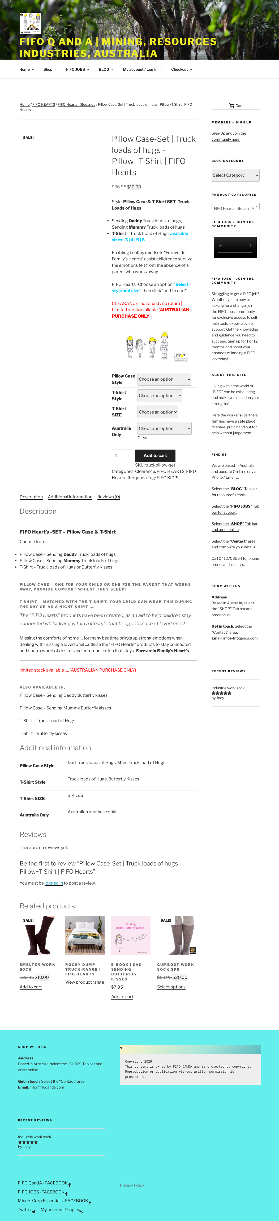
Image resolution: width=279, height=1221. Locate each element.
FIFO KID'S (167, 477)
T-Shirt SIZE (119, 412)
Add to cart (155, 455)
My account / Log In (142, 69)
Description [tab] (31, 496)
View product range (84, 982)
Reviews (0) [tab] (108, 496)
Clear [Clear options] (143, 437)
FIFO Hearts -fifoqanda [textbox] (234, 208)
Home (27, 69)
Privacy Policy (132, 1185)
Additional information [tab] (70, 496)
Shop (50, 69)
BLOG (106, 69)
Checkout (182, 69)
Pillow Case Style (123, 379)
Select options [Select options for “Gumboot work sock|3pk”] (171, 986)
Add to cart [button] (31, 986)
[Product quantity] (122, 456)
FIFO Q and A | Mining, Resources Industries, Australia (118, 47)
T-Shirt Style (119, 395)
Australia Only (121, 431)
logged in (54, 883)
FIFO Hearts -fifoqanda (76, 104)
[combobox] (236, 206)
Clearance (145, 471)
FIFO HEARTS (43, 104)
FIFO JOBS (78, 69)
